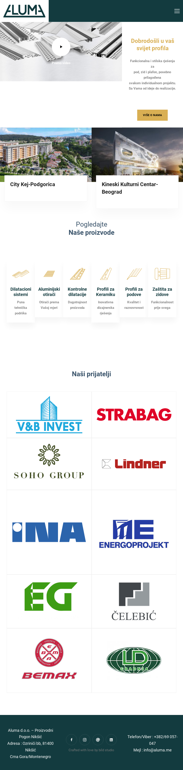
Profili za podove (134, 312)
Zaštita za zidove (162, 312)
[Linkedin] (111, 739)
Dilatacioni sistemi (20, 312)
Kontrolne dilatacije (77, 312)
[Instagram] (84, 739)
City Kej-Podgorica (32, 184)
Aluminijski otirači (49, 312)
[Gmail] (98, 739)
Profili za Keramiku (105, 312)
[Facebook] (71, 739)
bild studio (106, 750)
